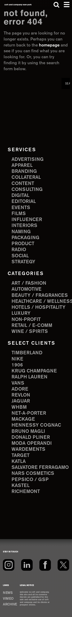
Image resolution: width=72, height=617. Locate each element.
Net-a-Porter (29, 413)
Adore (20, 389)
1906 (17, 365)
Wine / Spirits (30, 331)
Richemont (26, 492)
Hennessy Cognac (36, 425)
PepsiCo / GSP (30, 480)
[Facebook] (45, 565)
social (20, 256)
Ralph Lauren (29, 377)
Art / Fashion (29, 283)
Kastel (21, 486)
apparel (22, 165)
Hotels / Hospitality (38, 307)
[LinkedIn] (27, 565)
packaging (25, 238)
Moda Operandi (32, 443)
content (23, 183)
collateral (26, 177)
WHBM (19, 407)
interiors (24, 226)
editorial (24, 201)
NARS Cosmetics (33, 473)
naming (21, 232)
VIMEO (8, 598)
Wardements (28, 449)
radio (19, 250)
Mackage (23, 419)
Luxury (21, 313)
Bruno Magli (28, 431)
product (23, 244)
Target (21, 455)
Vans (18, 383)
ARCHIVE (10, 604)
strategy (23, 262)
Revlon (21, 395)
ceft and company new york (18, 4)
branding (24, 171)
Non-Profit (26, 319)
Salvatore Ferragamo (40, 467)
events (21, 208)
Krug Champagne (34, 371)
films (19, 214)
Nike (17, 359)
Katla (19, 461)
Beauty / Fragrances (40, 295)
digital (20, 195)
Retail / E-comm (32, 325)
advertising (28, 159)
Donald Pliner (31, 437)
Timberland (27, 353)
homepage (49, 45)
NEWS (7, 592)
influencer (27, 220)
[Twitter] (63, 565)
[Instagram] (8, 565)
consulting (27, 189)
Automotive (26, 289)
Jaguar (21, 401)
